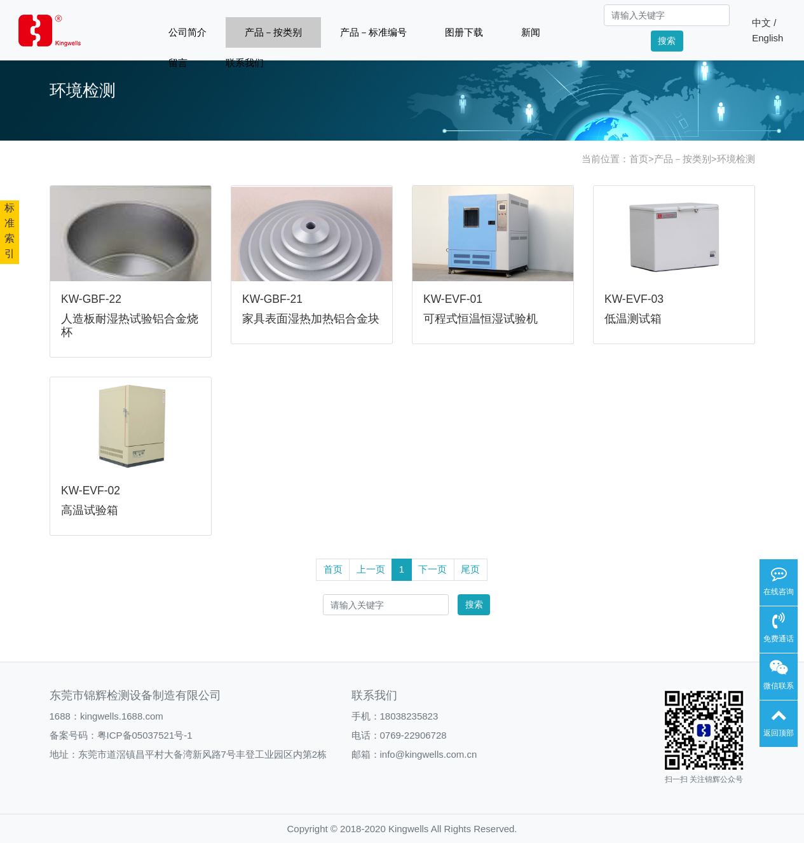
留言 (177, 62)
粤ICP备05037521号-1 (145, 735)
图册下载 (464, 32)
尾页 (470, 569)
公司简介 (187, 32)
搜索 (667, 41)
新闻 (530, 32)
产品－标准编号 (373, 32)
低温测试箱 (633, 318)
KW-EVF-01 (452, 299)
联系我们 (245, 62)
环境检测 (736, 158)
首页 (638, 158)
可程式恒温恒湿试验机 (480, 318)
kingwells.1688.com (121, 716)
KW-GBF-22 (91, 299)
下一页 (432, 569)
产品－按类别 (273, 32)
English (767, 37)
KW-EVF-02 (90, 490)
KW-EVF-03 (634, 299)
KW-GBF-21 (272, 299)
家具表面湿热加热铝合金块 (310, 318)
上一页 (371, 569)
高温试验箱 (89, 510)
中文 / (764, 22)
